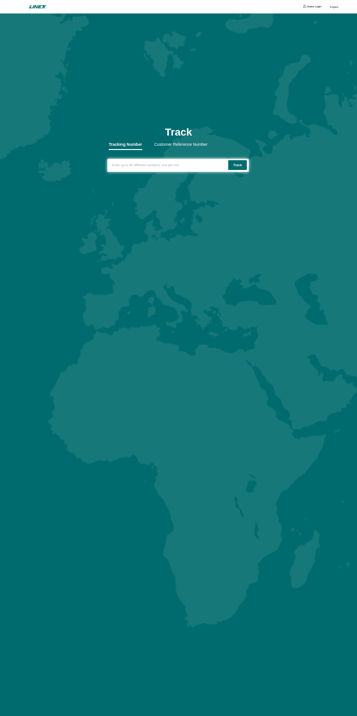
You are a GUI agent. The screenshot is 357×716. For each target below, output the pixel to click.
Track (237, 165)
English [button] (334, 7)
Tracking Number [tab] (125, 145)
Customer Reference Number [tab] (181, 145)
